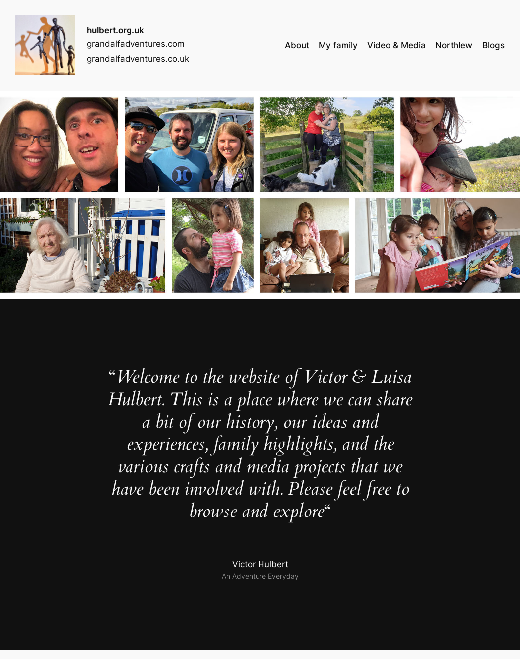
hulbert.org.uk (115, 30)
